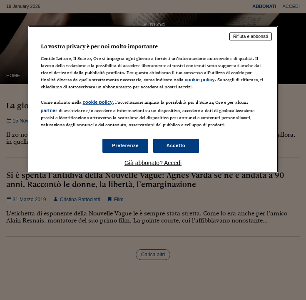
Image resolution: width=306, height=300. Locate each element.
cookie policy (200, 79)
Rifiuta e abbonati (250, 36)
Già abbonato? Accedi (153, 163)
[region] (153, 99)
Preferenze (125, 145)
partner (49, 110)
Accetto (176, 145)
